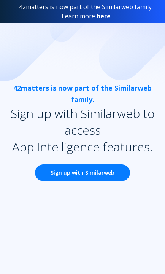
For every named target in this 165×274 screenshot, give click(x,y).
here (104, 16)
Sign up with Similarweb (82, 172)
